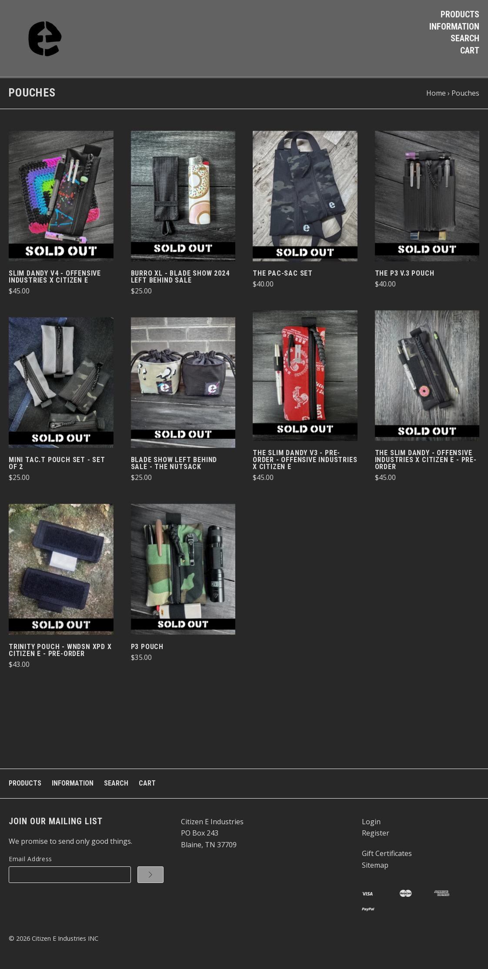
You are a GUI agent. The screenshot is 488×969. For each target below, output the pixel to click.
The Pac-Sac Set (283, 275)
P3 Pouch (147, 648)
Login (371, 823)
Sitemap (375, 866)
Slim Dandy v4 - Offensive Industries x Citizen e (55, 278)
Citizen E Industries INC (65, 940)
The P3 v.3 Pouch (405, 275)
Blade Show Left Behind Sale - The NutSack (174, 465)
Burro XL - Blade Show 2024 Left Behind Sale (180, 278)
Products (460, 14)
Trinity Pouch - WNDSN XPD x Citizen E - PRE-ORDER (60, 651)
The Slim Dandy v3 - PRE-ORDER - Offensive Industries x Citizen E (305, 461)
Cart (469, 50)
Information (454, 26)
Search (465, 38)
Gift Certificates (387, 855)
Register (375, 834)
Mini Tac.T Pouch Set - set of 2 (57, 465)
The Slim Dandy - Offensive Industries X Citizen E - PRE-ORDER (426, 461)
